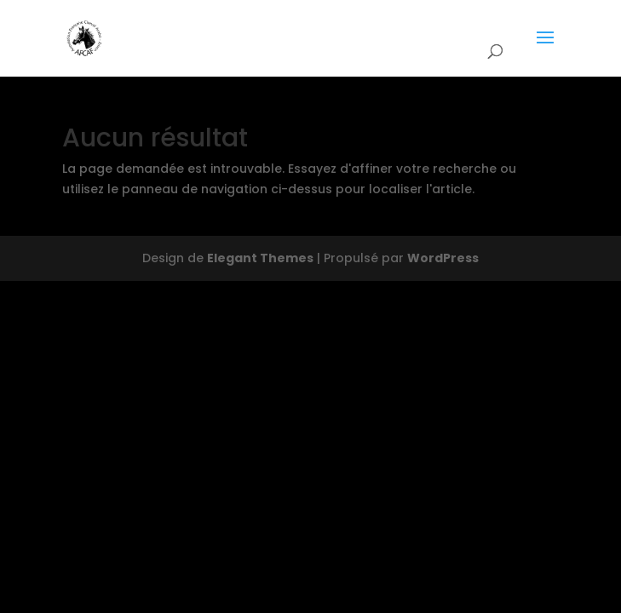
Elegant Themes (260, 257)
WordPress (443, 257)
